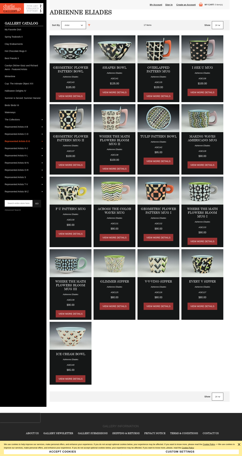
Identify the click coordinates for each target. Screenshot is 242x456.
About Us (32, 433)
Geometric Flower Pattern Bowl (70, 69)
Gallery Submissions (93, 433)
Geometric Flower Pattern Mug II (70, 138)
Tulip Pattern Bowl (158, 136)
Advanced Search (13, 210)
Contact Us (211, 433)
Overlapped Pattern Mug (158, 69)
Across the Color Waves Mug (114, 210)
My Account (156, 4)
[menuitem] (24, 29)
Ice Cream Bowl (70, 354)
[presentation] (20, 417)
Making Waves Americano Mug (202, 138)
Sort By (56, 25)
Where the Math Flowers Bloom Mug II (114, 140)
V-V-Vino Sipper (158, 281)
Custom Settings (180, 451)
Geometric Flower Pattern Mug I (158, 210)
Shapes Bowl (114, 67)
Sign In (169, 4)
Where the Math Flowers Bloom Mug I (202, 212)
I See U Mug (202, 67)
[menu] (24, 110)
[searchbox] (19, 203)
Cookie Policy (209, 444)
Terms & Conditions (184, 433)
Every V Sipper (202, 281)
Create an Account (186, 4)
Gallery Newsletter (58, 433)
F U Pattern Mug (71, 209)
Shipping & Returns (126, 433)
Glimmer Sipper (114, 281)
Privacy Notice (154, 433)
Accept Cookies (62, 451)
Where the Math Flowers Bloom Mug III (70, 285)
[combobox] (73, 25)
